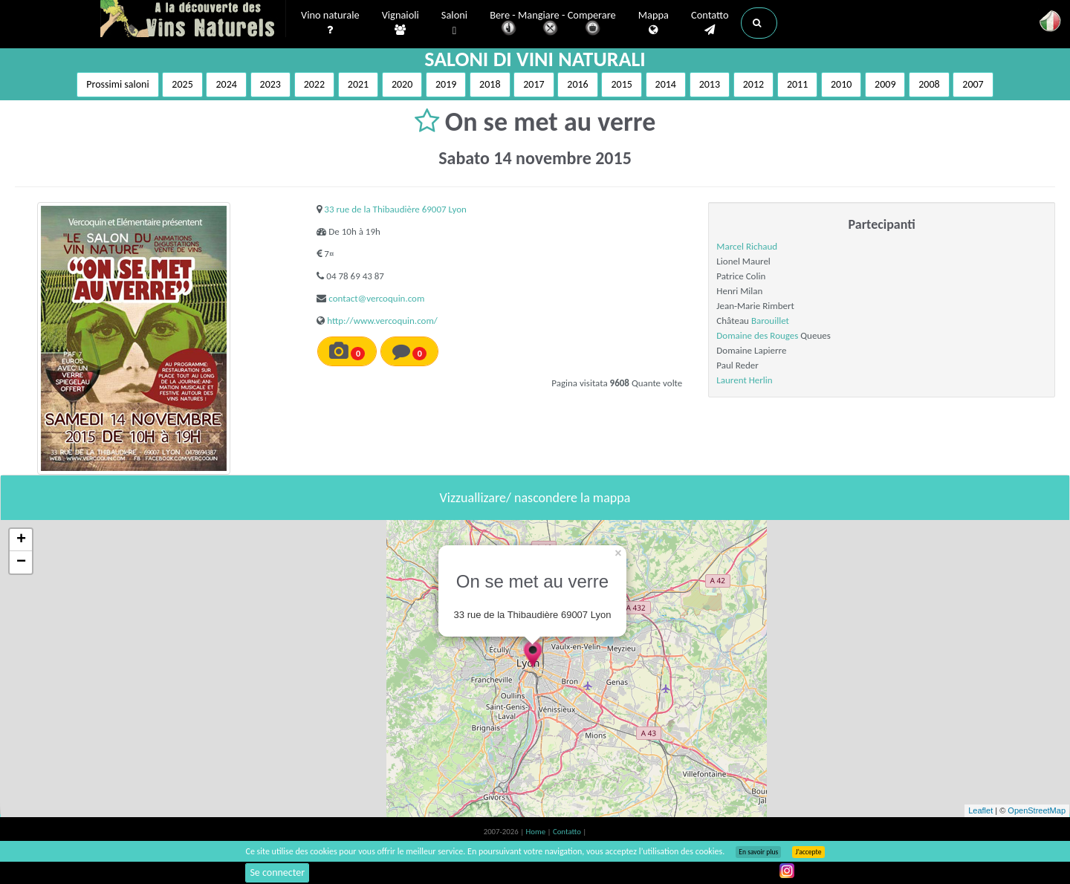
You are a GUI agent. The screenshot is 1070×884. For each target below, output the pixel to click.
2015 (621, 84)
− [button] (21, 562)
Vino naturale (330, 23)
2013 (709, 84)
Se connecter (277, 872)
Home (537, 831)
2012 (753, 84)
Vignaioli (400, 23)
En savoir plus (758, 852)
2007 (972, 84)
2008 (928, 84)
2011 (797, 84)
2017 (533, 84)
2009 (885, 84)
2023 (270, 84)
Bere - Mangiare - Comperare (553, 24)
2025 (182, 84)
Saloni (454, 23)
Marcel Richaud (746, 246)
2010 (841, 84)
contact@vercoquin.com (376, 298)
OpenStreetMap (1037, 810)
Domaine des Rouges (757, 335)
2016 (577, 84)
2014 (665, 84)
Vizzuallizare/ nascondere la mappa (535, 498)
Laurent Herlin (744, 380)
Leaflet (980, 810)
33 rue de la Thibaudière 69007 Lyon (395, 209)
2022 (314, 84)
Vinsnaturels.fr (193, 20)
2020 (402, 84)
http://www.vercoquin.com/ (382, 320)
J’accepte (808, 852)
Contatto (710, 23)
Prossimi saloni (117, 84)
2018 (489, 84)
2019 (445, 84)
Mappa (653, 23)
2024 (225, 84)
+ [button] (21, 540)
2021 (358, 84)
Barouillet (770, 320)
